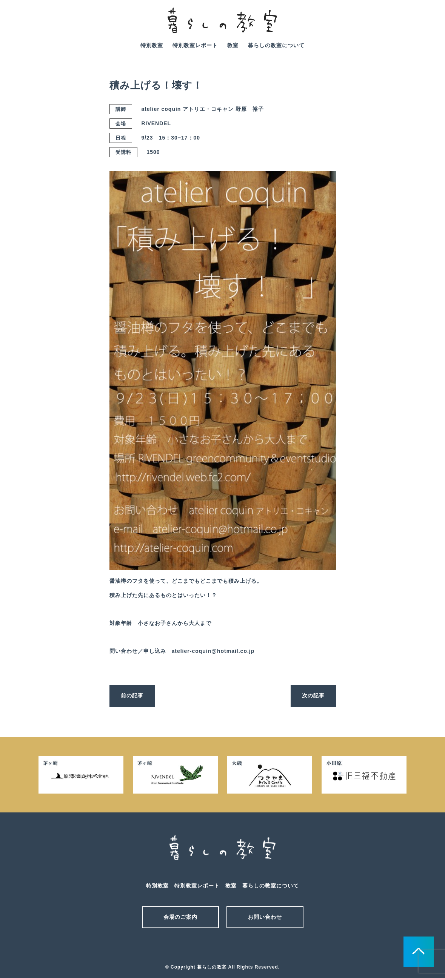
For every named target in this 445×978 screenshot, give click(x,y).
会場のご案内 (180, 917)
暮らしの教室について (276, 45)
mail (405, 25)
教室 (233, 45)
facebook (426, 25)
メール (209, 947)
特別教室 (151, 45)
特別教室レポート (195, 45)
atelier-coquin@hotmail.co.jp (213, 651)
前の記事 (132, 695)
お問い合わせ (265, 917)
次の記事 (313, 695)
